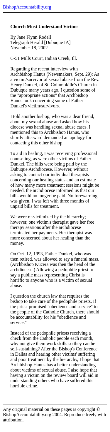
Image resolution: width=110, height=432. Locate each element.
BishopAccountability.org (27, 6)
